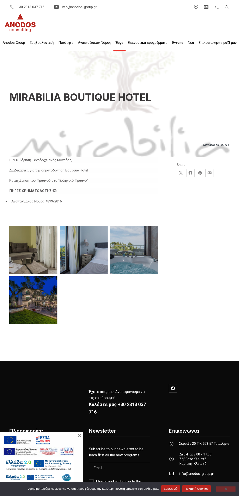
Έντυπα (177, 43)
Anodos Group (14, 43)
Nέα (191, 43)
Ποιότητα (65, 43)
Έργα (119, 43)
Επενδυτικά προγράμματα (147, 43)
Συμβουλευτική (42, 43)
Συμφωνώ (171, 488)
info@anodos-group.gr (75, 7)
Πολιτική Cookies (196, 488)
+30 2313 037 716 (26, 7)
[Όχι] (225, 489)
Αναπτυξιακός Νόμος (94, 43)
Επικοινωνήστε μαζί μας (218, 43)
